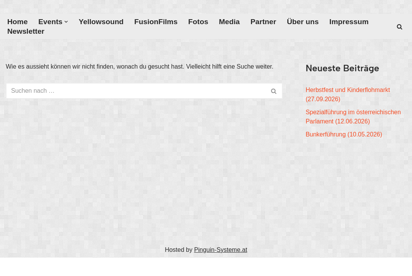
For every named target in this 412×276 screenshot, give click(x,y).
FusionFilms (156, 22)
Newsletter (25, 31)
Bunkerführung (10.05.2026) (344, 134)
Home (17, 22)
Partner (263, 22)
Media (229, 22)
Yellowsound (101, 22)
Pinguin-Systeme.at (220, 249)
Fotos (198, 22)
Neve (13, 266)
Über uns (303, 22)
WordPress (83, 266)
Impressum (348, 22)
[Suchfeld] (399, 27)
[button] (66, 22)
